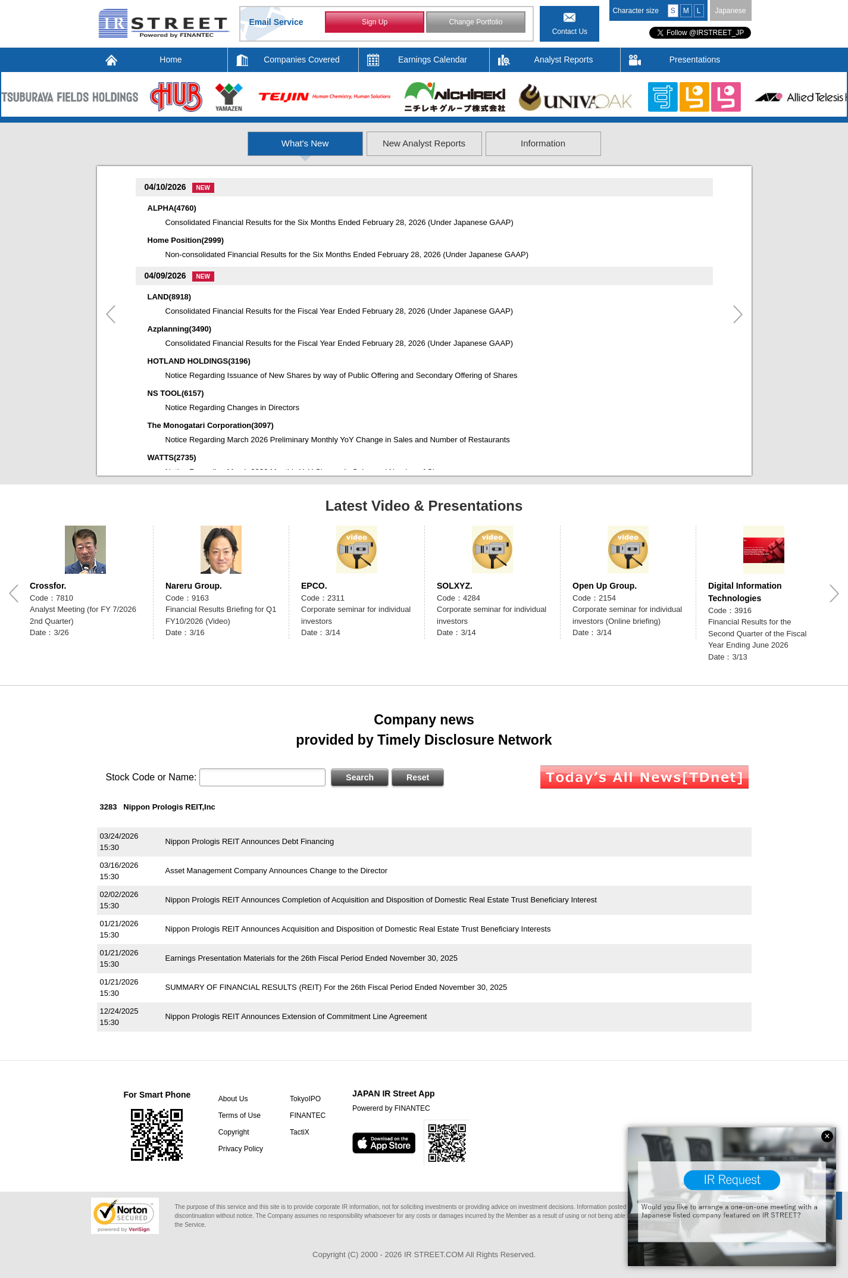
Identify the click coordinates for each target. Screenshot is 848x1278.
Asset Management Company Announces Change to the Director (276, 870)
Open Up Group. (604, 585)
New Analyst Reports (424, 143)
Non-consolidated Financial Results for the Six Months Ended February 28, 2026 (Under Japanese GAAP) (347, 254)
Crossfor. (48, 585)
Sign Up (374, 22)
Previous (110, 314)
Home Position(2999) (186, 240)
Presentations (695, 59)
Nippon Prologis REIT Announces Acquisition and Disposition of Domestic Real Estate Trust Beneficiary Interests (358, 928)
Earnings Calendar (432, 59)
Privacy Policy (239, 1149)
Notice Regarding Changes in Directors (232, 407)
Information (623, 143)
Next (738, 314)
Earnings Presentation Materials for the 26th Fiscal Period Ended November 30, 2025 (311, 958)
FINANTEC (306, 1115)
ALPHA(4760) (172, 208)
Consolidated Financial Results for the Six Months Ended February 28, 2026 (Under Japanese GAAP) (339, 222)
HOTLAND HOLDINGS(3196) (199, 361)
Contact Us (569, 31)
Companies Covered (302, 59)
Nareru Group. (193, 585)
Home (170, 59)
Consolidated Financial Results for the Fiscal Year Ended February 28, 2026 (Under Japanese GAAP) (339, 311)
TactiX (298, 1132)
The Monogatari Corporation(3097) (211, 425)
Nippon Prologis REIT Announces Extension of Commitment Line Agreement (296, 1016)
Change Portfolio (475, 22)
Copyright (232, 1132)
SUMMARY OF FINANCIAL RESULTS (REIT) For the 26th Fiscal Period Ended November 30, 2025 (336, 987)
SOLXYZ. (454, 585)
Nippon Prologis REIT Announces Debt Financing (249, 841)
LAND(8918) (170, 296)
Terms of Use (238, 1115)
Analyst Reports (563, 59)
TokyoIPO (304, 1099)
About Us (231, 1099)
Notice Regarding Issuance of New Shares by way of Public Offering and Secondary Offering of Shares (341, 375)
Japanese (730, 11)
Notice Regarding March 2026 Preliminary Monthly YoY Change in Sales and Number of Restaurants (337, 439)
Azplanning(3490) (180, 328)
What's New (226, 143)
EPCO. (314, 585)
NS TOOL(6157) (176, 393)
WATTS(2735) (172, 457)
